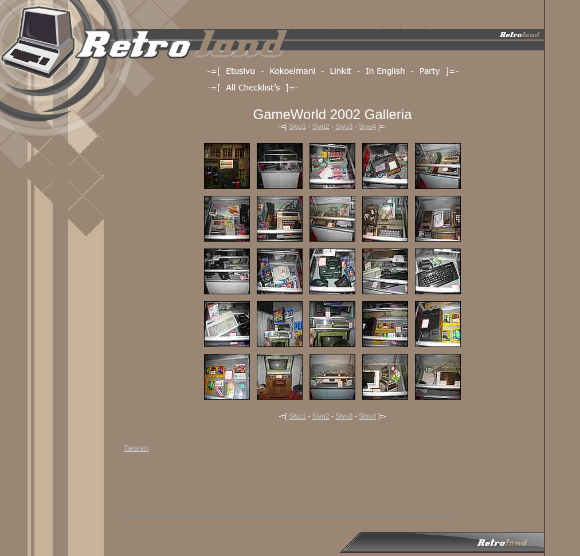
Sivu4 (367, 127)
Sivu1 (297, 127)
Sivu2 (321, 127)
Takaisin (136, 448)
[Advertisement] (332, 486)
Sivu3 (343, 127)
